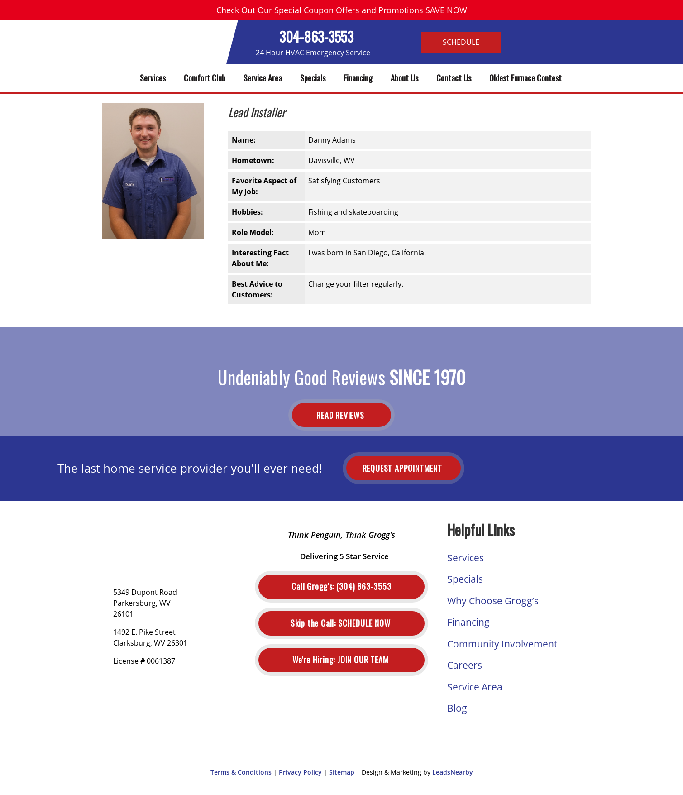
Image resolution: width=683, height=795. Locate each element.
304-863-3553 (316, 36)
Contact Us (453, 78)
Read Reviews (341, 415)
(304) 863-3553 (341, 586)
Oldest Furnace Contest (525, 78)
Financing (358, 78)
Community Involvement (502, 643)
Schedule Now (341, 623)
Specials (312, 78)
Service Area (263, 78)
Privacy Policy (300, 772)
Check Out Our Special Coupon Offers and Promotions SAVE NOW (341, 10)
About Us (404, 78)
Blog (457, 708)
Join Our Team (341, 660)
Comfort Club (204, 78)
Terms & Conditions (241, 772)
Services (153, 78)
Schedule (461, 42)
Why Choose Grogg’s (493, 600)
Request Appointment (403, 468)
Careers (464, 665)
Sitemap (341, 772)
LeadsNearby (452, 772)
